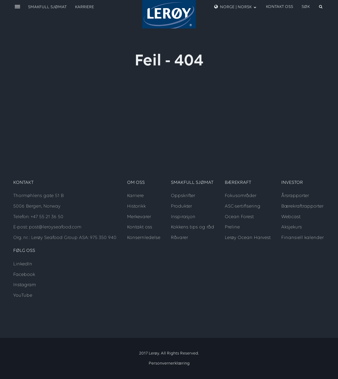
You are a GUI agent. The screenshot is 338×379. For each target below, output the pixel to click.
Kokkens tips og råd (192, 227)
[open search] (312, 7)
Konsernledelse (143, 237)
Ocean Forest (239, 216)
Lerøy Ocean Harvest (248, 237)
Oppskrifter (183, 195)
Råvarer (179, 237)
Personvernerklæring (169, 363)
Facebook (24, 274)
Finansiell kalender (302, 237)
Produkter (181, 206)
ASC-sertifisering (242, 206)
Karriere (84, 7)
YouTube (22, 295)
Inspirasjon (183, 216)
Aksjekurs (291, 227)
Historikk (136, 206)
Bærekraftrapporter (302, 206)
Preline (232, 227)
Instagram (24, 284)
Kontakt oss (279, 7)
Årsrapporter (295, 195)
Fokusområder (240, 195)
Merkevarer (139, 216)
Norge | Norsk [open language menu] (235, 6)
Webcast (291, 216)
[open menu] (17, 7)
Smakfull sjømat (47, 7)
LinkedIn (22, 264)
